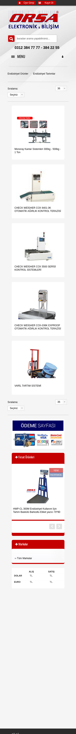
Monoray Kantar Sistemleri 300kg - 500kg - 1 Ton (38, 151)
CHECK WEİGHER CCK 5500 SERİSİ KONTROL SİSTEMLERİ (35, 268)
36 (59, 88)
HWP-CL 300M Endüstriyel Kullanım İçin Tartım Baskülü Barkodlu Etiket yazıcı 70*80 (36, 510)
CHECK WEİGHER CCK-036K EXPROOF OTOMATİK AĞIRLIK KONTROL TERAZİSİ (38, 327)
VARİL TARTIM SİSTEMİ (28, 385)
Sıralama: (13, 88)
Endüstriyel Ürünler (18, 73)
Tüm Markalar (24, 558)
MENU (38, 56)
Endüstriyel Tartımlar (44, 73)
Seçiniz (14, 94)
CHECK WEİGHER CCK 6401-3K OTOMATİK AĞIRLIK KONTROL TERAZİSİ (38, 209)
